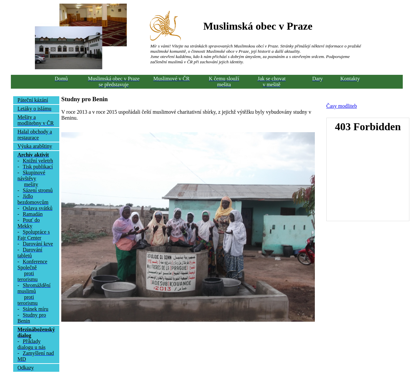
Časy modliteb (341, 106)
